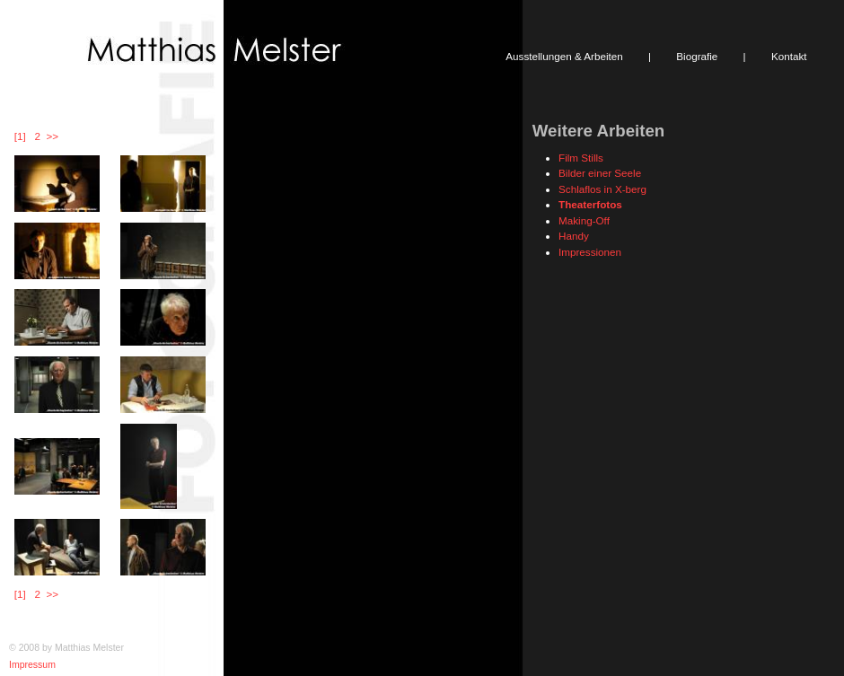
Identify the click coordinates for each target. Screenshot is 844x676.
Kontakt (789, 56)
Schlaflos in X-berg (602, 189)
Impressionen (589, 252)
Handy (573, 235)
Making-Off (584, 220)
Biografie (696, 56)
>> (52, 136)
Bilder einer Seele (599, 173)
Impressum (32, 664)
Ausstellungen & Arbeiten (564, 56)
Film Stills (580, 157)
